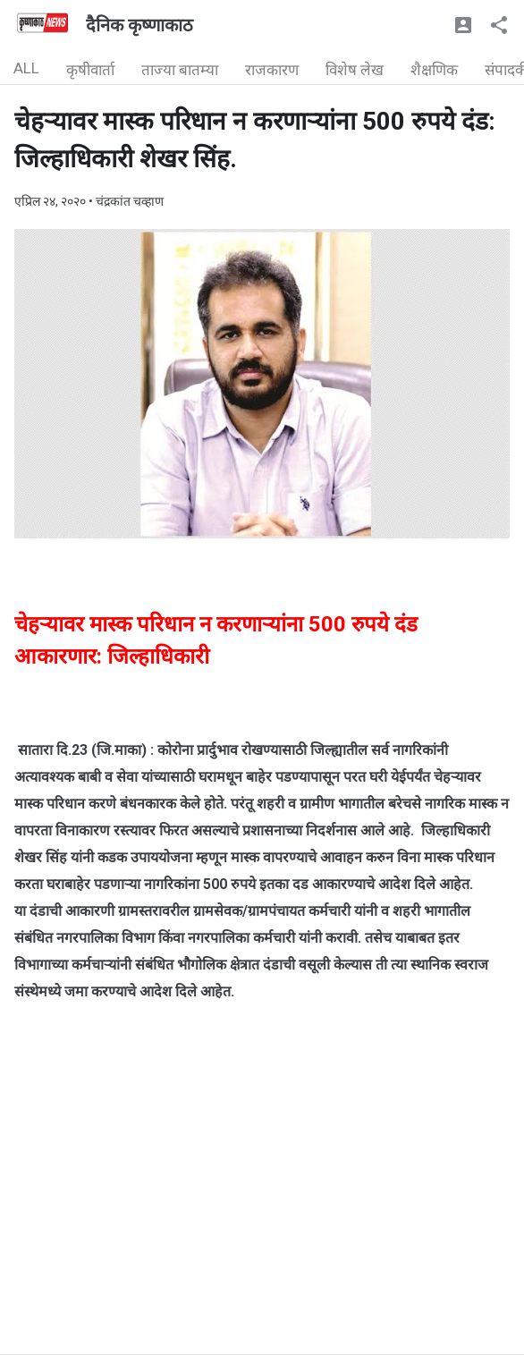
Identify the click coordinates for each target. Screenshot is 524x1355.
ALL (26, 68)
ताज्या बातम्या (179, 70)
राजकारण (272, 70)
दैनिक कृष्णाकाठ (139, 25)
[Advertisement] (262, 1229)
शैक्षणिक (434, 70)
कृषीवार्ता (90, 70)
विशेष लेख (354, 70)
